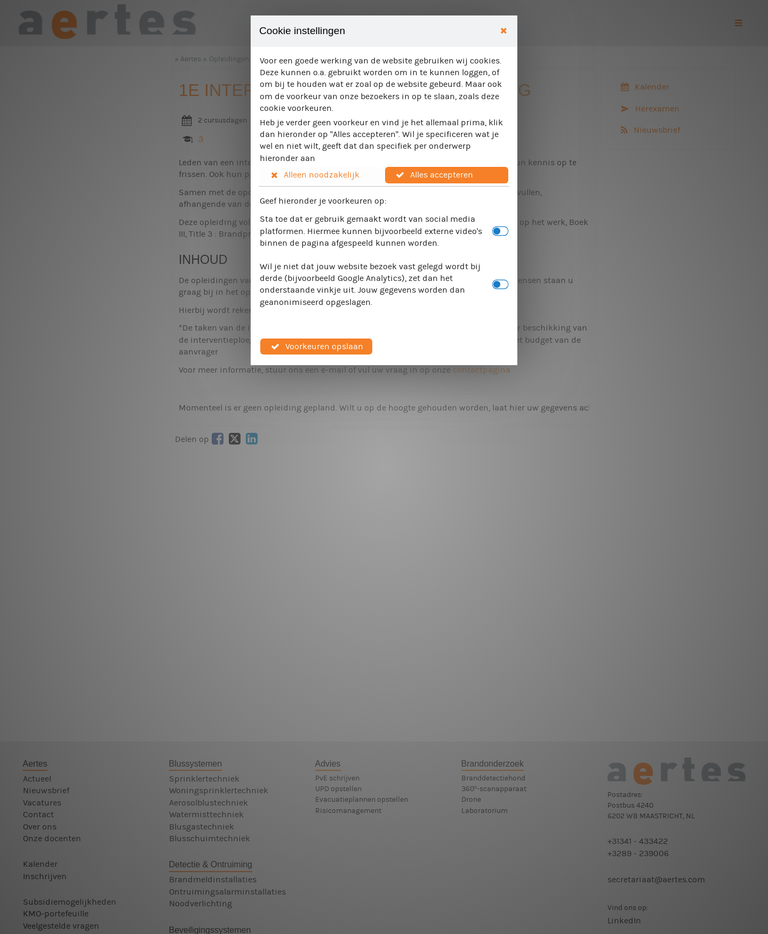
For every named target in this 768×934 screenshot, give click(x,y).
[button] (322, 175)
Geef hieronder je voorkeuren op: (323, 201)
